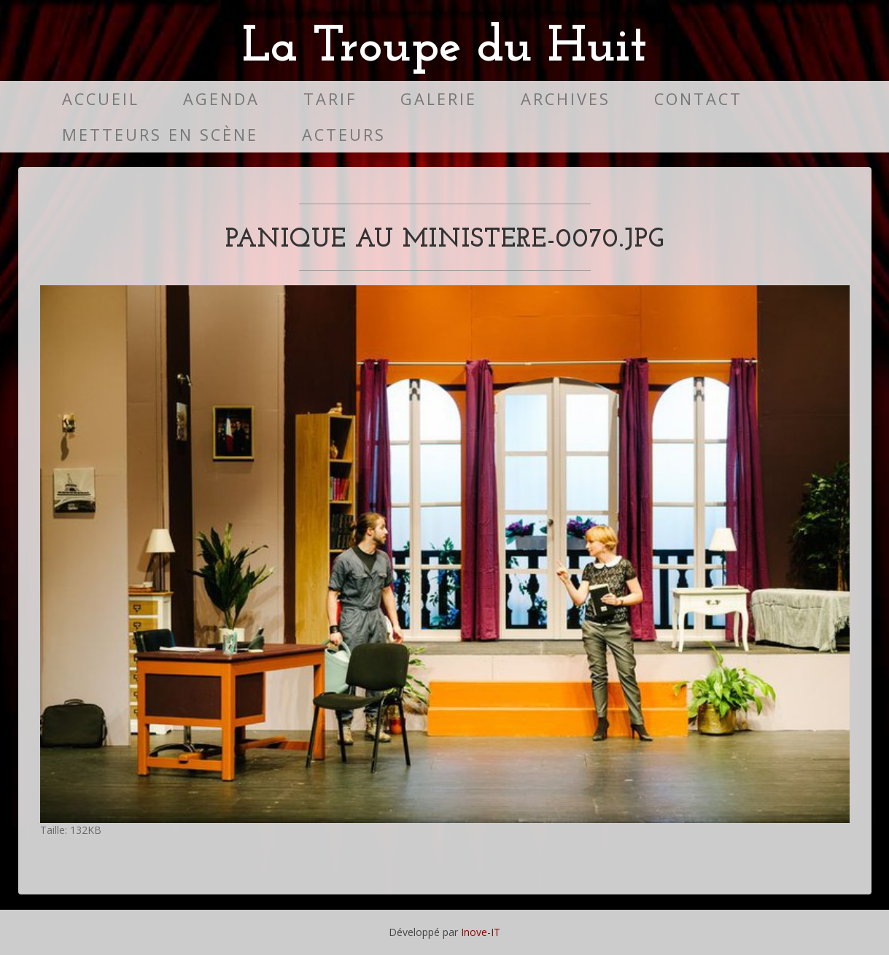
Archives (565, 98)
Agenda (221, 98)
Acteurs (344, 134)
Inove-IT (480, 932)
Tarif (330, 98)
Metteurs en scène (160, 134)
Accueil (100, 98)
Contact (698, 98)
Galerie (438, 98)
